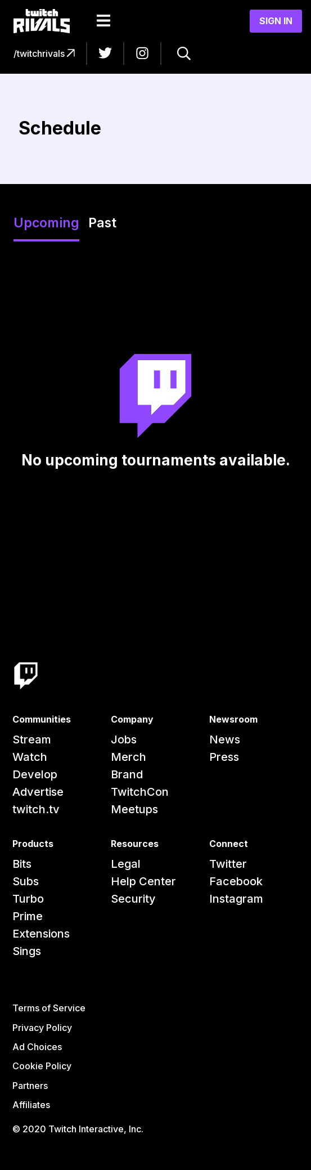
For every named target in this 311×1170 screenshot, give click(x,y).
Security (133, 898)
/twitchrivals (44, 53)
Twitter (228, 864)
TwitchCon (140, 792)
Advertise (38, 792)
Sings (26, 951)
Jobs (124, 739)
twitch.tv (36, 809)
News (224, 739)
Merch (128, 757)
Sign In (275, 20)
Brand (127, 774)
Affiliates (31, 1104)
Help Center (143, 881)
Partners (30, 1085)
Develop (34, 774)
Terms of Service (48, 1008)
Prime (27, 916)
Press (224, 757)
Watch (29, 757)
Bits (21, 864)
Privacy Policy (42, 1027)
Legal (126, 864)
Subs (25, 881)
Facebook (236, 881)
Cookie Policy (41, 1066)
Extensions (41, 933)
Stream (31, 739)
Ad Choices (37, 1046)
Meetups (134, 809)
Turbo (28, 898)
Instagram (236, 898)
